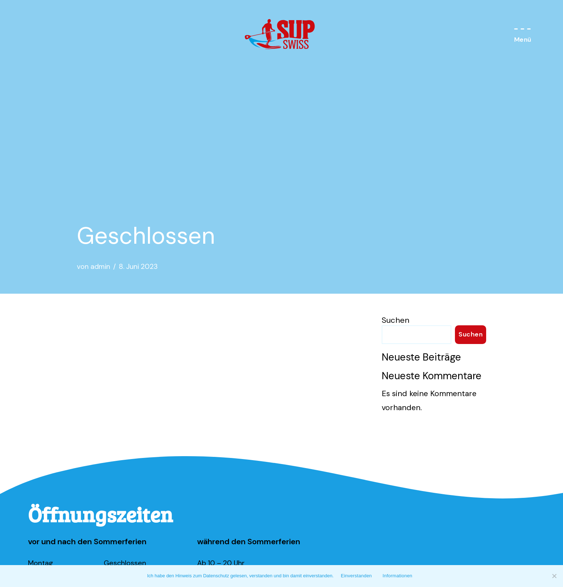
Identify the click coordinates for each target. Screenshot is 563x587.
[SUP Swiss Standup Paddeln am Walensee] (281, 34)
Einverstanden (356, 575)
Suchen (395, 320)
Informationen (398, 575)
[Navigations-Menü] (523, 34)
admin (100, 266)
